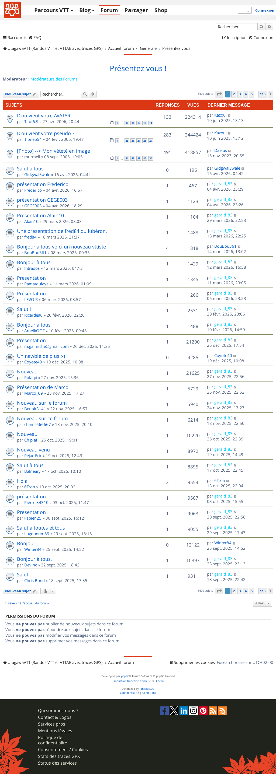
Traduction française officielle (131, 681)
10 (127, 123)
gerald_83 (223, 183)
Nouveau (27, 371)
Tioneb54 (33, 139)
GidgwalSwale (37, 174)
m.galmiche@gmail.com (46, 346)
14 (150, 123)
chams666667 (37, 424)
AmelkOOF (34, 330)
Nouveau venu (33, 449)
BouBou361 (35, 252)
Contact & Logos (54, 717)
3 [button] (240, 94)
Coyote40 (33, 362)
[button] (219, 94)
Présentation (31, 293)
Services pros (51, 724)
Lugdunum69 (36, 533)
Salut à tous (30, 168)
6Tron (29, 486)
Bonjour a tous (34, 324)
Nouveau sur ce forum (42, 418)
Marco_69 (33, 393)
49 (144, 158)
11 (133, 123)
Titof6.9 (31, 121)
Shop (161, 10)
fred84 (30, 237)
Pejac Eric (33, 455)
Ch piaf (30, 440)
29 (150, 140)
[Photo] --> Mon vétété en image (53, 151)
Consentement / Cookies (63, 749)
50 (150, 158)
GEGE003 (33, 205)
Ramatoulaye (36, 283)
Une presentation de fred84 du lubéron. (62, 231)
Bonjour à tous (34, 262)
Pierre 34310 (36, 502)
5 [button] (252, 94)
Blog (85, 10)
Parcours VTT (51, 10)
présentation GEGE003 (42, 200)
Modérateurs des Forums (53, 79)
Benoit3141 (35, 408)
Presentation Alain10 (40, 215)
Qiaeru (159, 681)
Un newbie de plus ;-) (41, 356)
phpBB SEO (147, 689)
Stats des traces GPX (59, 756)
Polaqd (30, 377)
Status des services (57, 763)
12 (138, 123)
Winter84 (33, 549)
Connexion (264, 10)
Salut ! (24, 309)
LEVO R (31, 299)
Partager (136, 10)
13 (144, 123)
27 (138, 140)
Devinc (30, 565)
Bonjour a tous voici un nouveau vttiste (61, 246)
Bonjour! (27, 543)
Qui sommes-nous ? (58, 710)
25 (127, 140)
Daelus (220, 150)
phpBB (125, 676)
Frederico (33, 190)
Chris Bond (34, 580)
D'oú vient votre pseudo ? (45, 133)
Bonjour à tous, (34, 559)
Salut (22, 574)
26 (133, 140)
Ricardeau (33, 315)
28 (144, 140)
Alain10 (31, 221)
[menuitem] (35, 37)
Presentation (31, 278)
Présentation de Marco (42, 387)
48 (138, 158)
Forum (109, 10)
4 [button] (246, 94)
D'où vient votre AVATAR (43, 115)
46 (127, 158)
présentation (31, 496)
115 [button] (262, 94)
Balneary (32, 471)
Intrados (32, 268)
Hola (22, 481)
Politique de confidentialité (52, 740)
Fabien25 (33, 518)
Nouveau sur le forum (42, 403)
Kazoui (220, 115)
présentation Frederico (42, 184)
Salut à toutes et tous (41, 527)
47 (133, 158)
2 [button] (234, 94)
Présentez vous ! (138, 68)
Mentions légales (55, 730)
